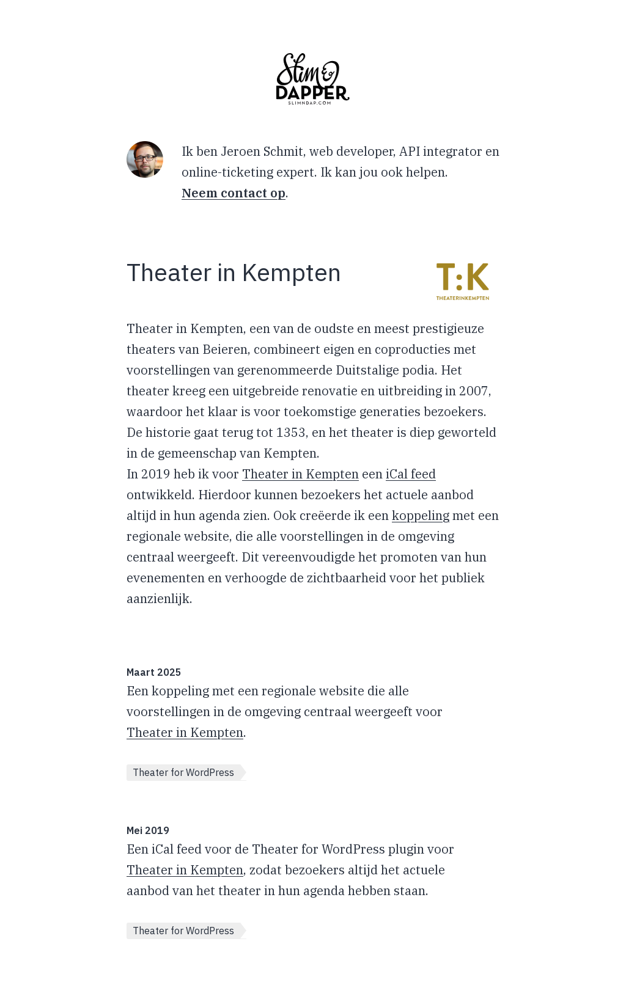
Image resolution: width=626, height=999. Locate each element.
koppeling (420, 515)
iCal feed (411, 474)
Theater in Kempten (300, 474)
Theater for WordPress (183, 772)
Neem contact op (233, 193)
